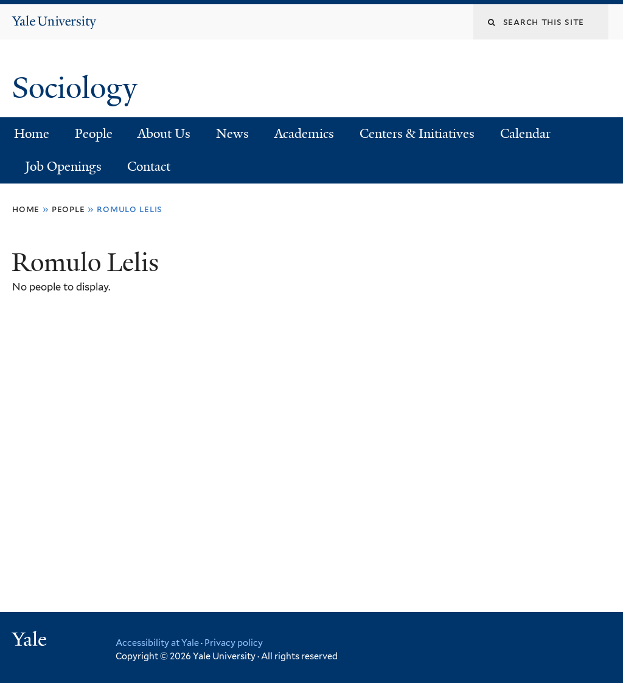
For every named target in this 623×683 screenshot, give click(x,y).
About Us (163, 133)
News (232, 133)
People (94, 133)
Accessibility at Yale (157, 642)
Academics (304, 133)
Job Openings (63, 166)
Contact (148, 166)
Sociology (78, 88)
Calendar (525, 133)
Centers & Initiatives (417, 133)
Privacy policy (233, 642)
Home (31, 133)
